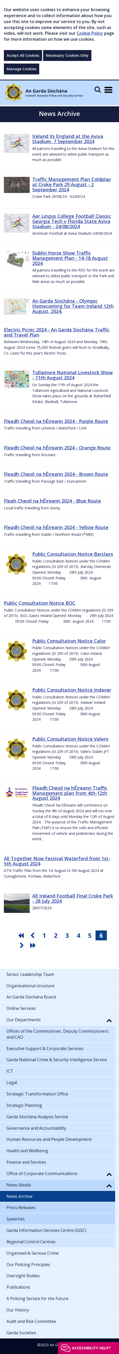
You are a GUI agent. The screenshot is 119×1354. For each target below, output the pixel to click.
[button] (109, 1020)
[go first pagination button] (22, 935)
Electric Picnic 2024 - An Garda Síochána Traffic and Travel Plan (56, 332)
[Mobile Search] (98, 89)
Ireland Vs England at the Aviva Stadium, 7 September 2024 (67, 138)
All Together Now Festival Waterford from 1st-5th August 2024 (57, 861)
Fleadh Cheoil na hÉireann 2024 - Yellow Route (56, 527)
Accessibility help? (91, 1347)
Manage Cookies (21, 68)
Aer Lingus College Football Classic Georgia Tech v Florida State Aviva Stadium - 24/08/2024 (71, 221)
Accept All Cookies (23, 55)
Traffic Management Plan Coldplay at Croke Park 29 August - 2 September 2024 (71, 184)
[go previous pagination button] (33, 935)
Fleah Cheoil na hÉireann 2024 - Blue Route (52, 501)
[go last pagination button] (34, 945)
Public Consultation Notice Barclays (72, 554)
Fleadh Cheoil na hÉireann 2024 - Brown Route (56, 474)
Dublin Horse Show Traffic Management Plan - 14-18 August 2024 (70, 258)
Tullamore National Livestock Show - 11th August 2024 (72, 375)
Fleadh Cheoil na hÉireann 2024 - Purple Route (56, 421)
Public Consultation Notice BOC (39, 603)
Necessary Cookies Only (67, 55)
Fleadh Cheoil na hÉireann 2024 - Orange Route (57, 448)
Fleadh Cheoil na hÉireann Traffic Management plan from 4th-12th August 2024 (69, 793)
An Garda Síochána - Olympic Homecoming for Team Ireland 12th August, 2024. (73, 306)
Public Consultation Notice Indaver (71, 690)
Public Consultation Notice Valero (70, 739)
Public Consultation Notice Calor (69, 641)
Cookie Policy (90, 33)
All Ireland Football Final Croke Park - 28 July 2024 (72, 898)
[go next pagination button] (22, 945)
